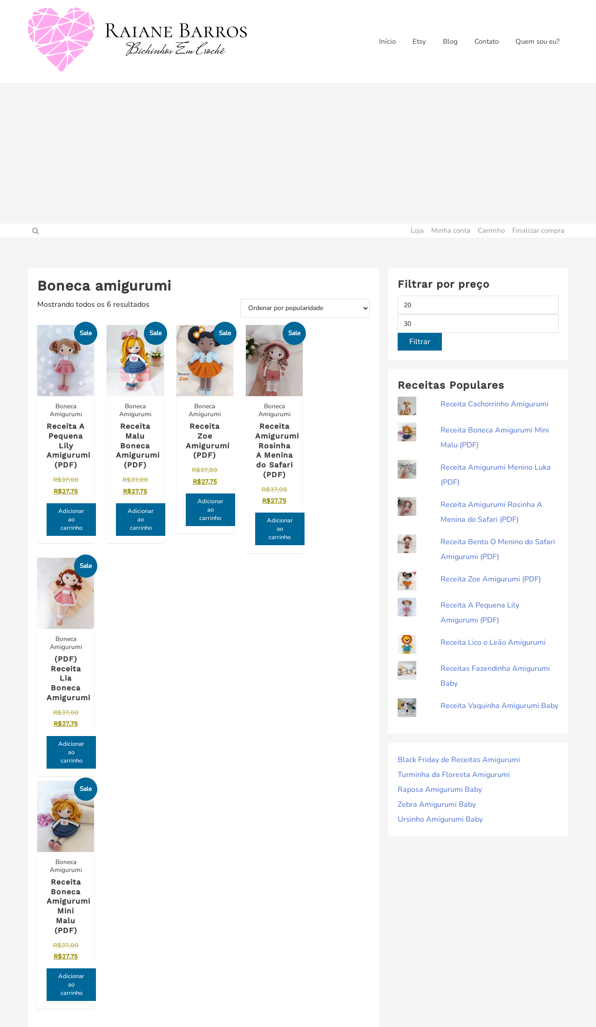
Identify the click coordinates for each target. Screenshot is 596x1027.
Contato (311, 900)
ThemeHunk (358, 1004)
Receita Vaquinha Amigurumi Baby (499, 706)
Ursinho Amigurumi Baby (440, 819)
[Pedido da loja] (305, 308)
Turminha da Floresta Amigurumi (454, 775)
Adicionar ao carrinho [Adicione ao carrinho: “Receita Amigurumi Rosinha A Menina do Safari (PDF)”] (278, 528)
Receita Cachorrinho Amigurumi (494, 404)
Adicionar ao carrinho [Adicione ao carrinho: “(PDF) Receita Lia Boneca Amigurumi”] (347, 518)
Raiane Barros (269, 1004)
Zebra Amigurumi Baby (437, 804)
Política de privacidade (336, 885)
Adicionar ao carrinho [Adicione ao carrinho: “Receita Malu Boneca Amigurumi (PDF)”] (140, 518)
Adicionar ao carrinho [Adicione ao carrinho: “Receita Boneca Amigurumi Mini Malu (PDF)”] (71, 760)
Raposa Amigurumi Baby (440, 789)
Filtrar (419, 342)
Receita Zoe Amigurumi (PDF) (490, 579)
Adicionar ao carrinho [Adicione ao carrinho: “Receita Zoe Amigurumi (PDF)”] (209, 508)
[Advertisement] (298, 153)
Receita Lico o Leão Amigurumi (493, 642)
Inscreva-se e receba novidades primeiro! (88, 891)
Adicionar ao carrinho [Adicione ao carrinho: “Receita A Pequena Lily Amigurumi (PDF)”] (71, 528)
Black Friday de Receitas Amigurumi (459, 760)
